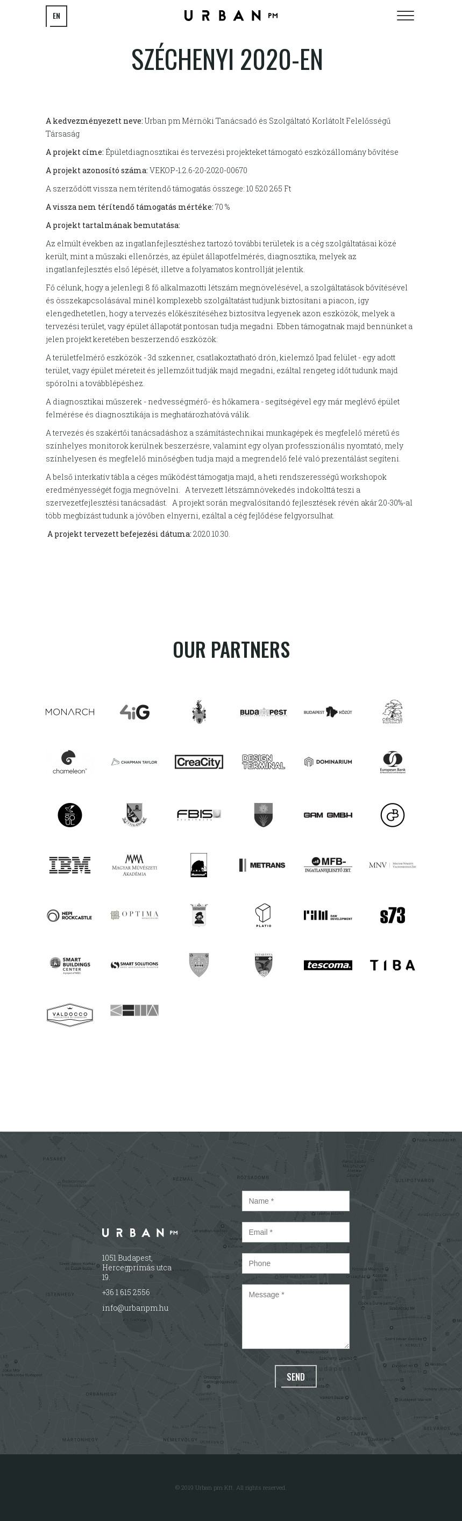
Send (296, 1376)
